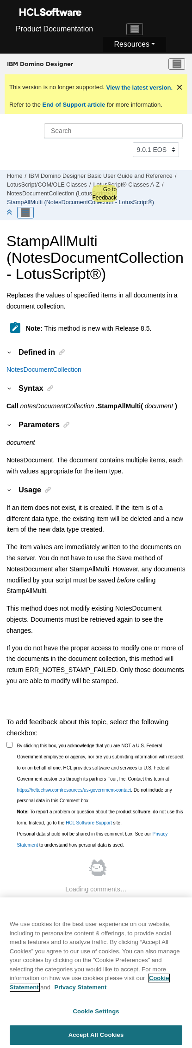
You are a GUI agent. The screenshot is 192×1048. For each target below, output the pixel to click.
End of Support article (74, 104)
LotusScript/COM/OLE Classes (47, 185)
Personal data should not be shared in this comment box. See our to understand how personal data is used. (92, 839)
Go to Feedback (104, 193)
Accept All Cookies (96, 1038)
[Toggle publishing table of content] (25, 213)
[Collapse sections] (10, 212)
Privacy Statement (81, 990)
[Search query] (113, 130)
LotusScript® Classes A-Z (126, 185)
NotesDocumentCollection (43, 369)
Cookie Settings (96, 1014)
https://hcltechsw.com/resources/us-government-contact (74, 790)
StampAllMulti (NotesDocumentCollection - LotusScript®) (80, 202)
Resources (131, 44)
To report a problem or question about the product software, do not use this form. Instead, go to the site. (100, 817)
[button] (9, 352)
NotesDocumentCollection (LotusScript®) (60, 193)
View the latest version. (139, 87)
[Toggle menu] (176, 64)
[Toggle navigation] (134, 29)
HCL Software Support (89, 822)
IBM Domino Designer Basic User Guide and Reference (101, 176)
